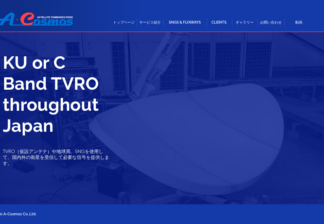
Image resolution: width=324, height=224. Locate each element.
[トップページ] (123, 22)
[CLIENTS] (219, 22)
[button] (150, 22)
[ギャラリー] (244, 22)
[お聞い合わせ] (270, 22)
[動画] (298, 22)
